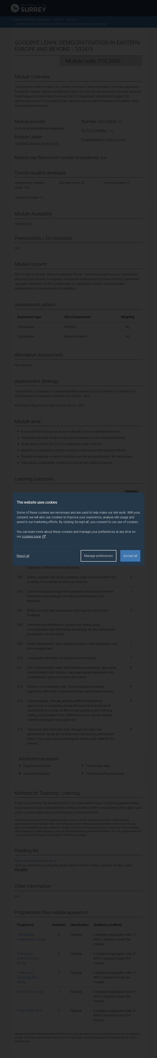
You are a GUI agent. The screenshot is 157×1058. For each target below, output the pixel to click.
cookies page (34, 537)
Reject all (23, 556)
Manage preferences (98, 556)
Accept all (130, 556)
